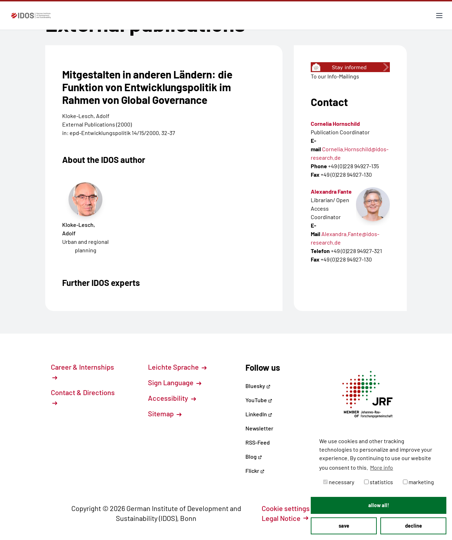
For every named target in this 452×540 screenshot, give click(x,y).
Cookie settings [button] (289, 508)
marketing (418, 482)
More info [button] (381, 467)
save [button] (344, 526)
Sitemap (165, 413)
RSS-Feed (257, 442)
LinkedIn (258, 414)
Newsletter (259, 428)
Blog (253, 456)
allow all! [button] (378, 505)
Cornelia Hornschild (335, 123)
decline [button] (413, 526)
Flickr (254, 470)
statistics (378, 482)
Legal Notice (285, 518)
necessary (338, 482)
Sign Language (174, 382)
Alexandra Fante (331, 191)
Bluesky (257, 385)
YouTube (258, 400)
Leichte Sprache (177, 367)
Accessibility (172, 398)
